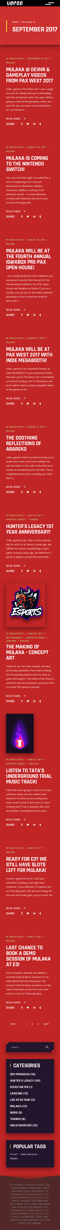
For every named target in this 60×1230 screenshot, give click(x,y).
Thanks (34, 519)
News (14, 1113)
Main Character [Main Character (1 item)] (29, 1154)
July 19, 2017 (35, 515)
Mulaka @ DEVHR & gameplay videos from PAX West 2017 (29, 75)
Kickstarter (19, 1087)
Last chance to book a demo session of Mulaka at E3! (28, 956)
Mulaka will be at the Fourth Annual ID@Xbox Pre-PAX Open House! (28, 259)
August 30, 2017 (37, 147)
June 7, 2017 (34, 848)
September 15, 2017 (38, 58)
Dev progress (14, 637)
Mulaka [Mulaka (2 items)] (14, 1158)
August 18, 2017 (37, 239)
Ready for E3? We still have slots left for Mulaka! (26, 864)
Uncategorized (21, 1125)
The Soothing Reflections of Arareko (23, 443)
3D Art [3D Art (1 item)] (13, 1154)
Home (15, 22)
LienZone (11, 641)
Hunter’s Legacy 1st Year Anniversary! (30, 529)
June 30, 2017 (35, 633)
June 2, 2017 (34, 936)
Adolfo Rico (16, 58)
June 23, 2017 (35, 759)
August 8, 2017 (36, 426)
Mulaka (10, 62)
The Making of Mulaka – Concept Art (27, 652)
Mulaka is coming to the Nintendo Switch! (27, 164)
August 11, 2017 (36, 338)
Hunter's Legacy (16, 519)
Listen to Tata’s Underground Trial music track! (29, 776)
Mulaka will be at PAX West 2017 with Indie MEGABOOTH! (29, 355)
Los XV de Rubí (20, 1100)
